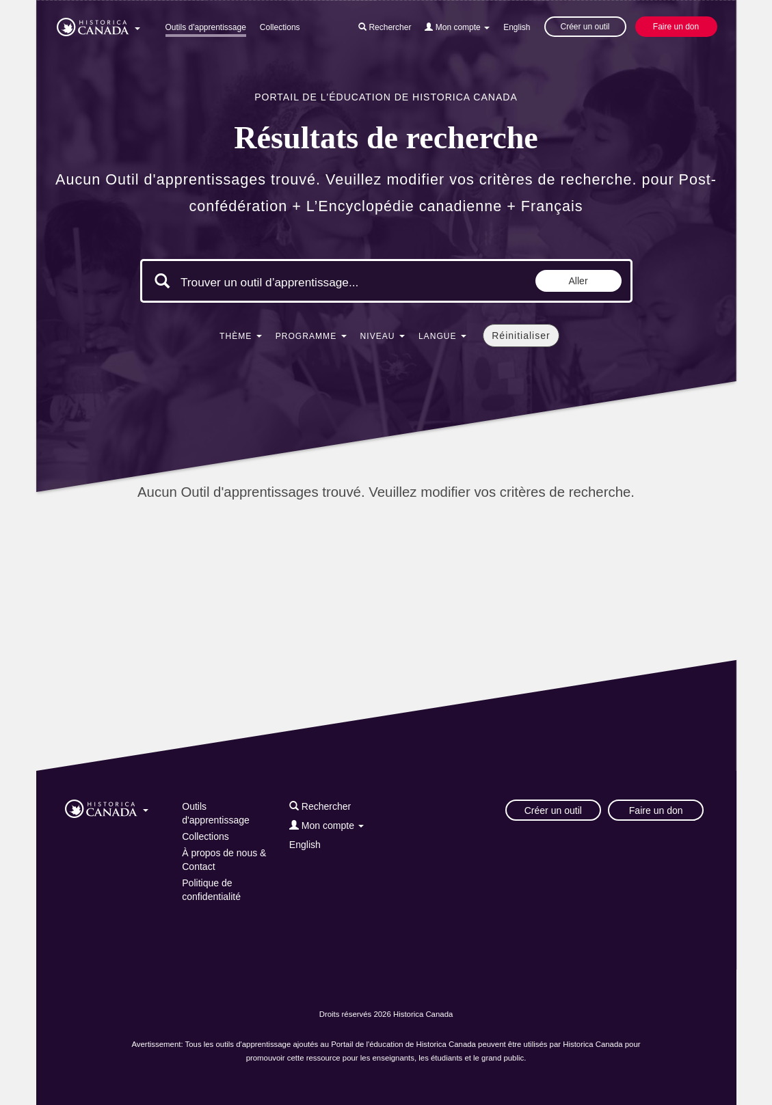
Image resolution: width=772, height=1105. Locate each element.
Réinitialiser (521, 335)
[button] (98, 25)
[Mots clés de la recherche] (296, 282)
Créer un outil (584, 26)
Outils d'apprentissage (205, 27)
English (516, 27)
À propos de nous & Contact (224, 859)
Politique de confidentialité (211, 889)
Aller (578, 280)
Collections (280, 27)
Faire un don (676, 26)
